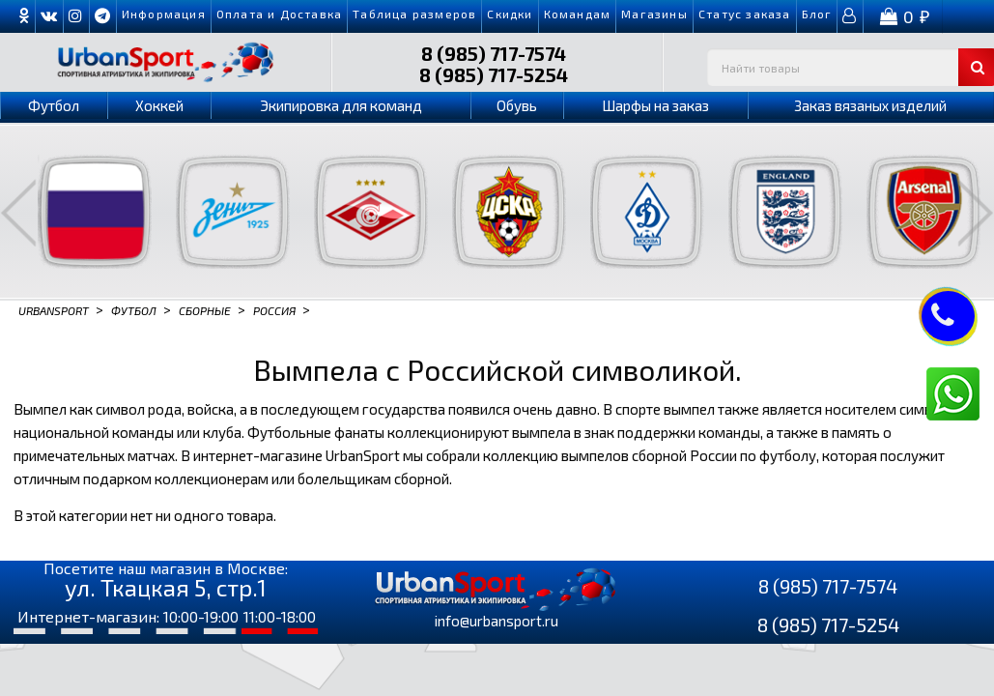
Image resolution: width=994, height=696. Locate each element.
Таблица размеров (414, 13)
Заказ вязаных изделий (870, 105)
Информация (164, 13)
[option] (83, 212)
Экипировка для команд (341, 105)
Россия (274, 310)
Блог (817, 13)
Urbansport (53, 310)
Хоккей (159, 105)
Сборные (205, 310)
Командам (577, 13)
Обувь (517, 105)
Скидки (509, 13)
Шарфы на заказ (655, 105)
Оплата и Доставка (279, 13)
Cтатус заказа (744, 13)
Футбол (53, 105)
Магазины (654, 13)
